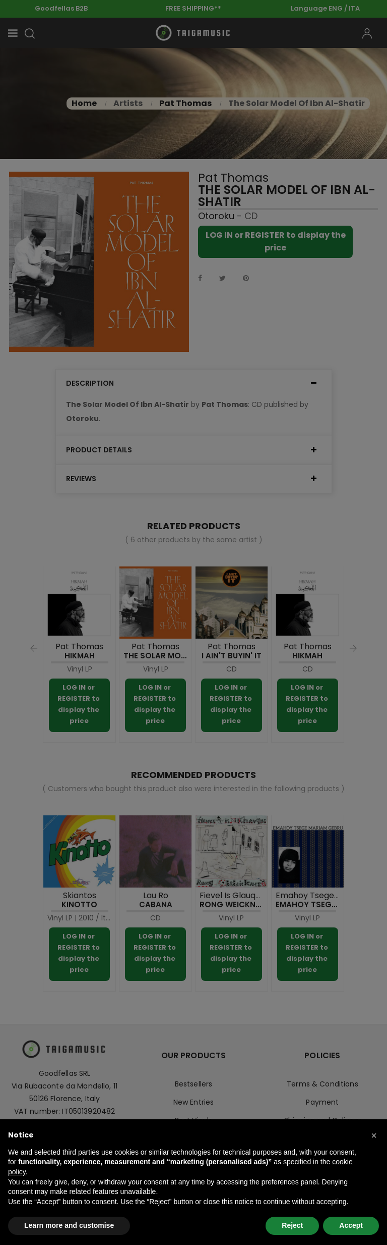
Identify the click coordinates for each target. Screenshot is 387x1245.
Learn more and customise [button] (69, 1225)
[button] (374, 1135)
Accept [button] (351, 1225)
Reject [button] (292, 1225)
